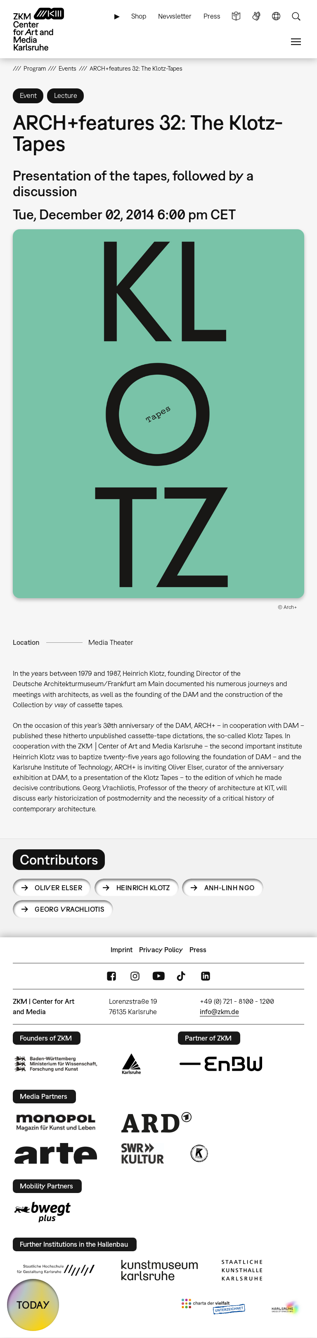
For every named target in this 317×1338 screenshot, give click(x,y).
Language (276, 16)
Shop (139, 16)
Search (296, 16)
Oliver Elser (58, 888)
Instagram (135, 976)
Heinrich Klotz (143, 888)
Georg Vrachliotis (69, 909)
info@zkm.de (219, 1012)
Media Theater (110, 642)
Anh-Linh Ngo (229, 888)
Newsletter (175, 16)
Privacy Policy (161, 950)
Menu (296, 42)
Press (211, 16)
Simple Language (236, 16)
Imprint (121, 950)
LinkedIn (205, 976)
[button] (159, 413)
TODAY (33, 1305)
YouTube (158, 976)
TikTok (182, 976)
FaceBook (111, 976)
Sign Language (256, 16)
